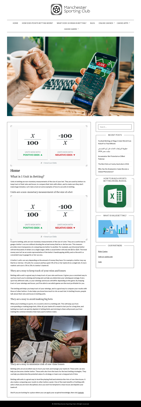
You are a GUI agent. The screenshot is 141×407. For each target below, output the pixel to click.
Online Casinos (106, 23)
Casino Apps (122, 23)
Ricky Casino (103, 251)
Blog (92, 23)
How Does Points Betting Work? (37, 23)
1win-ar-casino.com (105, 257)
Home (15, 23)
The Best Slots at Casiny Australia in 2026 (113, 164)
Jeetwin (81, 392)
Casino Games (70, 29)
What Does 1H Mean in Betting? (71, 23)
